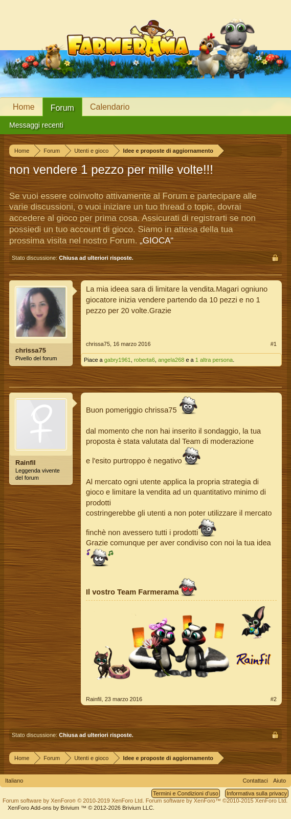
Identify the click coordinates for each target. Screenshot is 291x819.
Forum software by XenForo (73, 800)
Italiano (14, 780)
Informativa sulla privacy (257, 793)
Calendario (109, 107)
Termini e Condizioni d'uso (185, 793)
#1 (274, 344)
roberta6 (144, 360)
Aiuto (279, 780)
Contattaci (255, 780)
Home (24, 107)
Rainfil (25, 462)
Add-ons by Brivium (81, 808)
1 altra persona (214, 360)
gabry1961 (117, 360)
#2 (274, 699)
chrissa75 (30, 350)
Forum (62, 108)
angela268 (171, 360)
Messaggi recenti (36, 125)
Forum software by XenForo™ (217, 800)
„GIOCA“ (156, 240)
